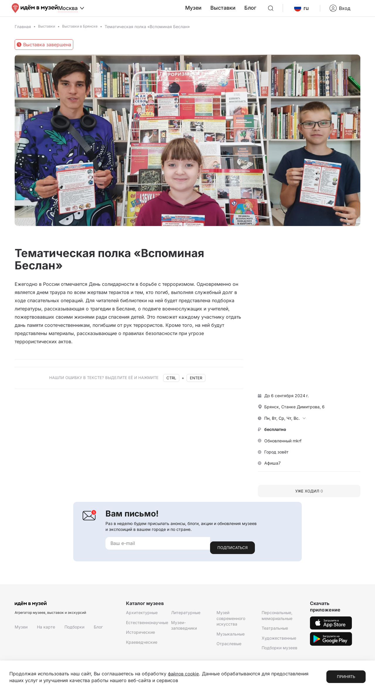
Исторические (140, 634)
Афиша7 (272, 469)
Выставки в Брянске (84, 32)
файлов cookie (184, 674)
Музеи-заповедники (184, 627)
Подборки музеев (279, 650)
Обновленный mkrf (282, 447)
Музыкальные (231, 635)
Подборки (74, 628)
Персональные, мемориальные (277, 617)
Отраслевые (229, 645)
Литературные (185, 614)
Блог (264, 11)
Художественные (279, 640)
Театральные (275, 630)
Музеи (212, 11)
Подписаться (232, 549)
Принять (346, 676)
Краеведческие (141, 644)
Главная (23, 32)
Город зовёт (276, 458)
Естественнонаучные (147, 624)
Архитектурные (142, 614)
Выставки (239, 11)
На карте (46, 628)
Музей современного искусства (231, 620)
